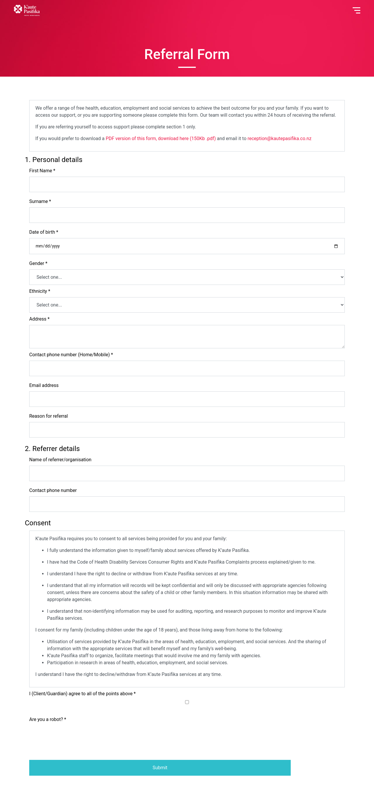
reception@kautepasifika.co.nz (279, 138)
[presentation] (73, 736)
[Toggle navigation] (356, 10)
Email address (44, 385)
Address (39, 319)
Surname (40, 201)
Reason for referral (48, 416)
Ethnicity (39, 291)
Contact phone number (53, 490)
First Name (42, 170)
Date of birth (43, 232)
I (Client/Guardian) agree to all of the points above (82, 693)
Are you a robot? (47, 719)
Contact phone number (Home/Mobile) (71, 354)
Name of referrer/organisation (60, 459)
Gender (38, 263)
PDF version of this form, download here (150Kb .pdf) (161, 138)
